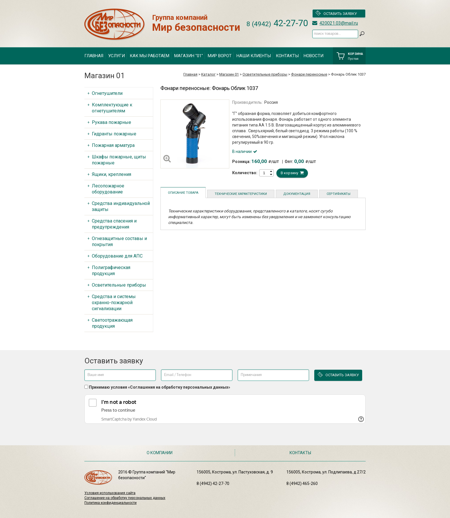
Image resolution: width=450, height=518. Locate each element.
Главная (93, 55)
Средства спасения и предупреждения (114, 224)
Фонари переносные (309, 74)
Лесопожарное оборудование (108, 189)
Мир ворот (220, 55)
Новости (313, 55)
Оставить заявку (336, 13)
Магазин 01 (229, 74)
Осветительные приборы (265, 74)
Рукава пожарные (111, 122)
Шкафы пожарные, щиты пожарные (119, 160)
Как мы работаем (149, 55)
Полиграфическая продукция (111, 270)
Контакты (287, 55)
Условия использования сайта (109, 493)
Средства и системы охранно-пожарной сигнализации (114, 302)
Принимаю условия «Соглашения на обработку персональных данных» (159, 387)
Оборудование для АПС (117, 256)
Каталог (208, 74)
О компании (159, 452)
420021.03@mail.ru (338, 23)
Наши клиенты (253, 55)
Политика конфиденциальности (110, 503)
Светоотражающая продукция (112, 323)
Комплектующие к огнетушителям (112, 108)
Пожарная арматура (113, 145)
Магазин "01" (188, 55)
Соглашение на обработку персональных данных (124, 498)
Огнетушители (107, 93)
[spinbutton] (264, 172)
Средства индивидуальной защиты (121, 206)
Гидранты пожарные (114, 134)
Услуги (116, 55)
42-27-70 (277, 23)
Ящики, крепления (111, 174)
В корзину (292, 173)
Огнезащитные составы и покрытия (119, 241)
